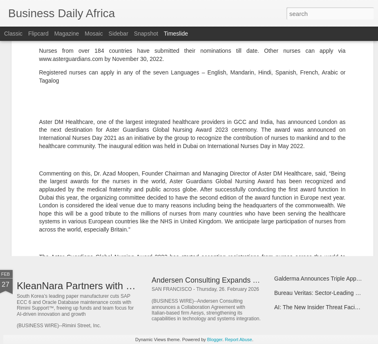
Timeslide (176, 33)
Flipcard (38, 33)
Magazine (66, 33)
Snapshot (146, 33)
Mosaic (94, 33)
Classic (13, 33)
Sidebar (118, 33)
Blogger (214, 339)
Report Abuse (238, 339)
